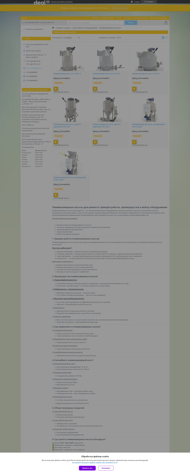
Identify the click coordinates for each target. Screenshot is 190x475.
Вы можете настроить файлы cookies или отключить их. (94, 463)
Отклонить (105, 468)
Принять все (87, 468)
